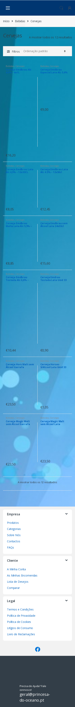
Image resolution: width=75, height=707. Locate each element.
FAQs (10, 547)
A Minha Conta (16, 569)
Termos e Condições (20, 609)
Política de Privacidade (21, 615)
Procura (61, 8)
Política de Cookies (19, 622)
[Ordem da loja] (44, 51)
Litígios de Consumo (20, 628)
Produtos (13, 523)
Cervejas (19, 66)
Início (6, 21)
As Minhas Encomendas (22, 575)
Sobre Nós (14, 535)
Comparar (13, 588)
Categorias (14, 529)
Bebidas (20, 21)
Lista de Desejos (17, 582)
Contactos (13, 541)
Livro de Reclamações (21, 634)
